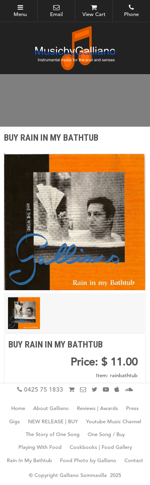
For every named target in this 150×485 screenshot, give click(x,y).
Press (132, 409)
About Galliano (51, 409)
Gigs (14, 421)
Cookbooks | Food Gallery (101, 448)
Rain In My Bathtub (29, 460)
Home (18, 409)
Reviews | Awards (97, 409)
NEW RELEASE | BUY (53, 421)
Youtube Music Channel (113, 421)
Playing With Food (40, 448)
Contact (133, 460)
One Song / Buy (106, 435)
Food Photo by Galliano (88, 460)
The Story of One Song (53, 435)
